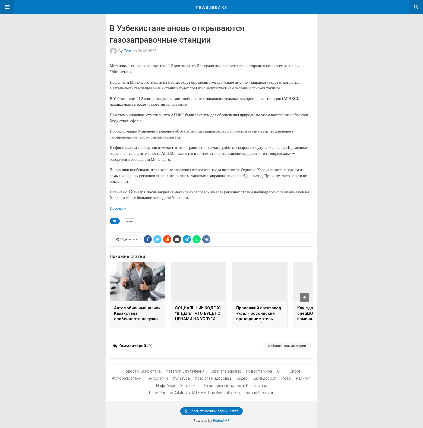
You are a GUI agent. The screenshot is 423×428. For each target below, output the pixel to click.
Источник (118, 208)
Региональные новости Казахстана (235, 385)
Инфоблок (165, 385)
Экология (189, 385)
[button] (7, 7)
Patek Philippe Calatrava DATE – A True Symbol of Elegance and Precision (211, 393)
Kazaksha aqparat (225, 371)
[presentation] (304, 297)
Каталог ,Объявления (185, 371)
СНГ (281, 371)
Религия (303, 378)
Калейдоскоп (264, 378)
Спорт (295, 371)
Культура (181, 378)
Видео (241, 378)
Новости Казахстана (142, 371)
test (128, 50)
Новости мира (259, 371)
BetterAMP (221, 420)
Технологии (157, 378)
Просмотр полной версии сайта (211, 411)
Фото (286, 378)
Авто (129, 221)
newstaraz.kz (211, 7)
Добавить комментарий (287, 346)
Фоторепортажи (126, 378)
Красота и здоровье (213, 378)
